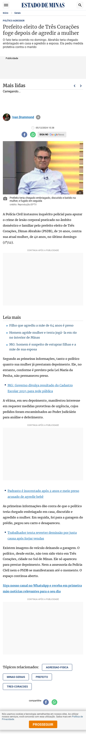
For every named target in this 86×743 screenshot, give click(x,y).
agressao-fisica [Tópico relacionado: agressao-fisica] (57, 667)
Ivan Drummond (23, 117)
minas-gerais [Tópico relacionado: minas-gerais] (16, 676)
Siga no (44, 134)
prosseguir (43, 724)
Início (5, 13)
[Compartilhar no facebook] (24, 134)
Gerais (17, 13)
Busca (80, 5)
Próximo (81, 86)
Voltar (74, 86)
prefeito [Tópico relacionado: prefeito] (42, 676)
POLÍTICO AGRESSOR (14, 20)
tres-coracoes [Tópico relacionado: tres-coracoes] (17, 686)
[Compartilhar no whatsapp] (33, 134)
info (38, 117)
